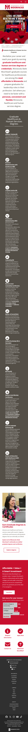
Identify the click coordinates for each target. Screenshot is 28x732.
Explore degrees (11, 550)
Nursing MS (8, 371)
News (14, 691)
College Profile (14, 677)
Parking (14, 693)
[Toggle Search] (21, 1)
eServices (14, 683)
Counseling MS (9, 260)
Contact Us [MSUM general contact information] (14, 667)
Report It (14, 707)
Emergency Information (14, 706)
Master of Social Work (12, 314)
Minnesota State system (16, 722)
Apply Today (14, 26)
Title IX (14, 709)
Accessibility (14, 726)
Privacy (19, 726)
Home (2, 45)
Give (14, 669)
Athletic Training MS (11, 134)
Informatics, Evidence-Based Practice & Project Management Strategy (12, 250)
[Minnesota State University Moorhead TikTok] (21, 717)
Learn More (9, 592)
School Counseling (10, 303)
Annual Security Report (14, 704)
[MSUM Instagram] (13, 717)
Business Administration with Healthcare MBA (11, 165)
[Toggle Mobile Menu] (26, 1)
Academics (8, 45)
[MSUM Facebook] (6, 717)
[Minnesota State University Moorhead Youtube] (17, 717)
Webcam (14, 697)
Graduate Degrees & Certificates (17, 45)
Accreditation (14, 675)
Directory (14, 679)
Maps (14, 689)
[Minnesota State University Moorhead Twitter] (10, 717)
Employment (14, 681)
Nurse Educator (14, 413)
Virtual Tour (14, 695)
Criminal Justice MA (11, 190)
